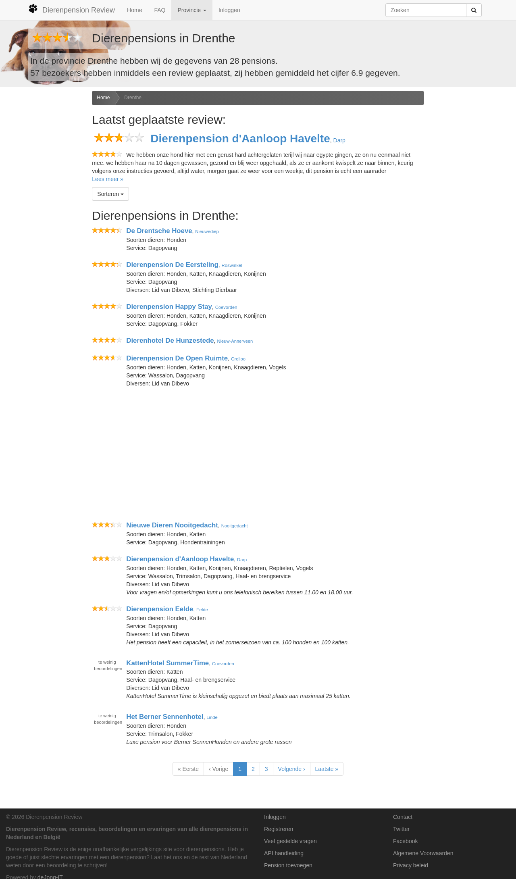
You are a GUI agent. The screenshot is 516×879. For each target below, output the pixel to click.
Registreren (278, 829)
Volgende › (291, 769)
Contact (402, 817)
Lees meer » (107, 179)
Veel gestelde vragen (290, 841)
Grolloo (238, 358)
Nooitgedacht (234, 525)
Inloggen (229, 10)
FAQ (159, 10)
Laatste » (327, 769)
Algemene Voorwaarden (423, 853)
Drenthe (132, 97)
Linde (211, 717)
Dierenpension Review (71, 9)
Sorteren (110, 194)
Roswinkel (232, 265)
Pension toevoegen (288, 865)
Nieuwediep (206, 231)
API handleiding (284, 853)
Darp (339, 140)
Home (134, 10)
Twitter (401, 829)
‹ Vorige (218, 769)
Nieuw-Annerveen (235, 341)
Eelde (202, 609)
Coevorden (226, 307)
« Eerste (188, 769)
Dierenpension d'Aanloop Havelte (240, 138)
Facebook (405, 841)
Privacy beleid (410, 865)
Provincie (191, 10)
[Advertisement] (43, 218)
